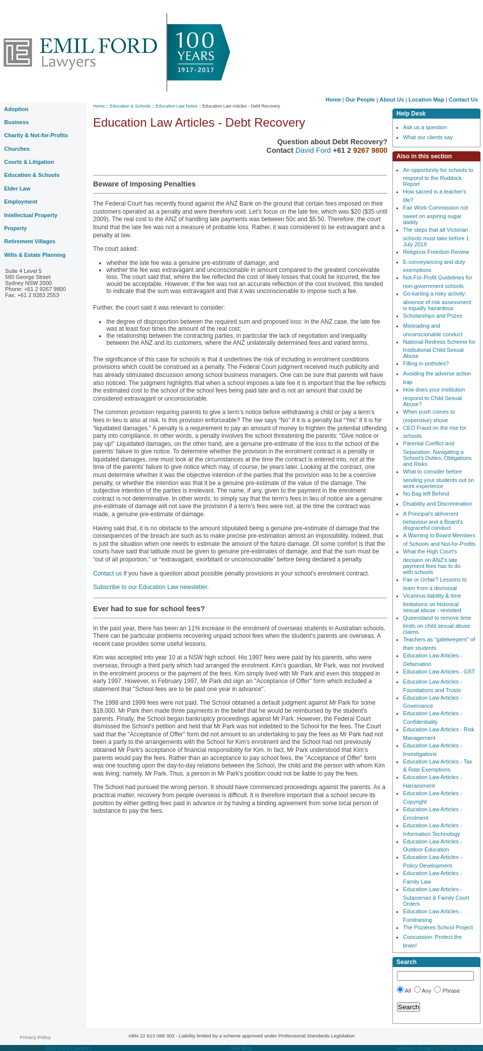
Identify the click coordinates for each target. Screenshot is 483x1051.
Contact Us (463, 100)
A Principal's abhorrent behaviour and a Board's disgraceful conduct (433, 521)
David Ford (314, 150)
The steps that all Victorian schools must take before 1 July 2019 (436, 237)
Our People (360, 100)
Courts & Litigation (29, 162)
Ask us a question (425, 127)
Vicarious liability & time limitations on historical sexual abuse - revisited (432, 603)
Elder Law (17, 188)
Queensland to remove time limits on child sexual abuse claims (437, 625)
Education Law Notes (176, 106)
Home (333, 100)
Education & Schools (130, 106)
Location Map (426, 100)
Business (16, 122)
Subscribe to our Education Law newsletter (150, 587)
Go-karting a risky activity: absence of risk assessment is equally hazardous (437, 301)
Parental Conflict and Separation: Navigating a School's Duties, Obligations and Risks (437, 453)
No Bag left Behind (426, 494)
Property (15, 228)
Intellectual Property (30, 215)
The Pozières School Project (438, 927)
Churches (17, 149)
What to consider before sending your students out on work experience (438, 478)
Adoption (16, 109)
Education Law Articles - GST (439, 671)
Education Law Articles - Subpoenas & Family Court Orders (436, 896)
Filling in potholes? (426, 363)
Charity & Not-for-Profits (36, 135)
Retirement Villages (29, 241)
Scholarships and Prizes (432, 316)
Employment (20, 202)
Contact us (108, 573)
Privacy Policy (35, 1037)
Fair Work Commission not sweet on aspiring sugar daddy (435, 215)
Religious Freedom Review (436, 252)
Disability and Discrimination (437, 504)
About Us (391, 100)
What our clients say (428, 137)
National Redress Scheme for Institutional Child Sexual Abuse (439, 349)
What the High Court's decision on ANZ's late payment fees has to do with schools (431, 561)
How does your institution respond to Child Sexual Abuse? (434, 397)
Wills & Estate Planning (34, 255)
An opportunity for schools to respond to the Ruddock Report (438, 177)
